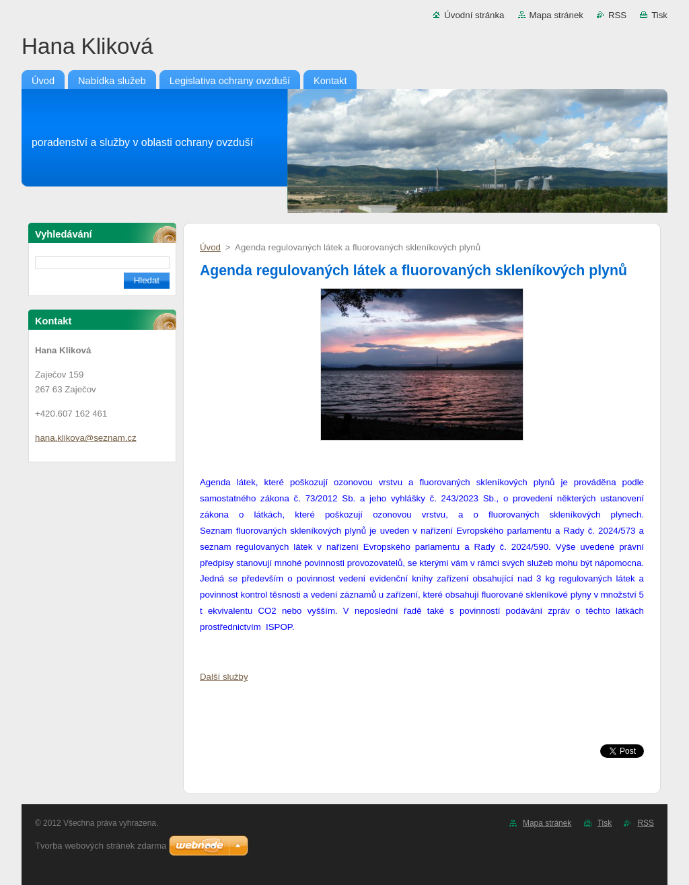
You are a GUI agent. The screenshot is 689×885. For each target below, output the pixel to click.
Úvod (210, 247)
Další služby (224, 677)
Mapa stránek (556, 15)
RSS (617, 15)
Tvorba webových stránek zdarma (100, 846)
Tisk (659, 15)
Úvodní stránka (474, 15)
